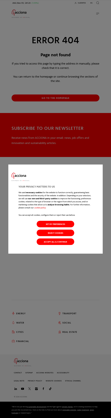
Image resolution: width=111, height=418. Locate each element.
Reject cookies (55, 233)
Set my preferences (55, 224)
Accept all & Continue (55, 241)
